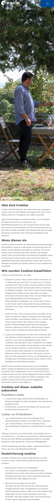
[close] (47, 4)
